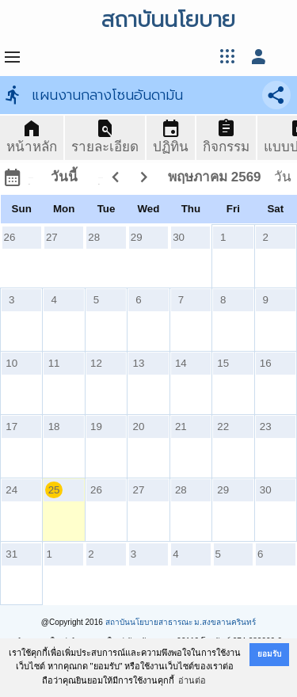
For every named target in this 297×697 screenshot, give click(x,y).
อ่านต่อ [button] (192, 680)
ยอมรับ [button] (269, 653)
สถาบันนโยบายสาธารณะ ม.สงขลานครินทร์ (181, 622)
